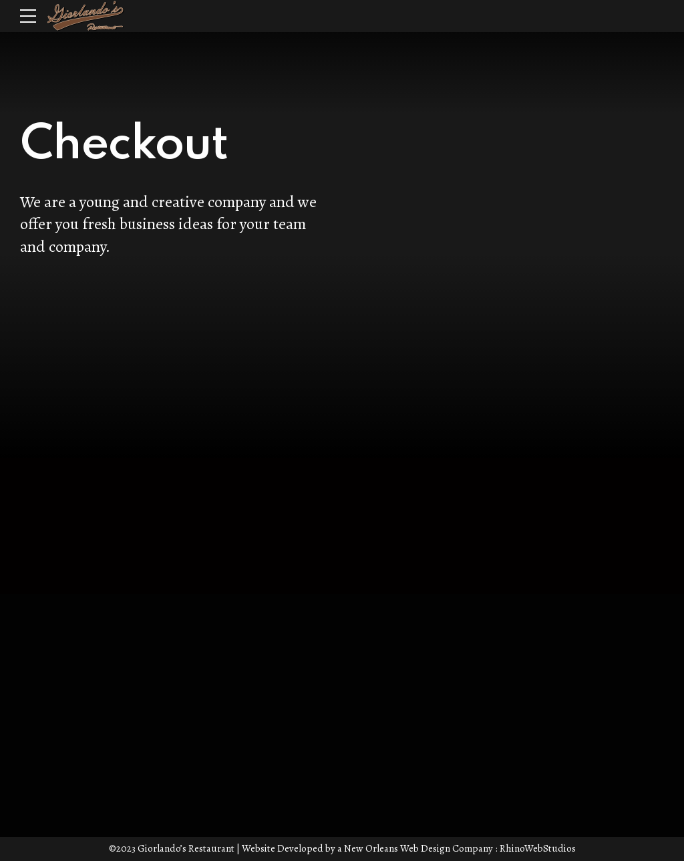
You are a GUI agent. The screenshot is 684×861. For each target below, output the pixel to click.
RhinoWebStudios (538, 848)
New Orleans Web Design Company (418, 848)
